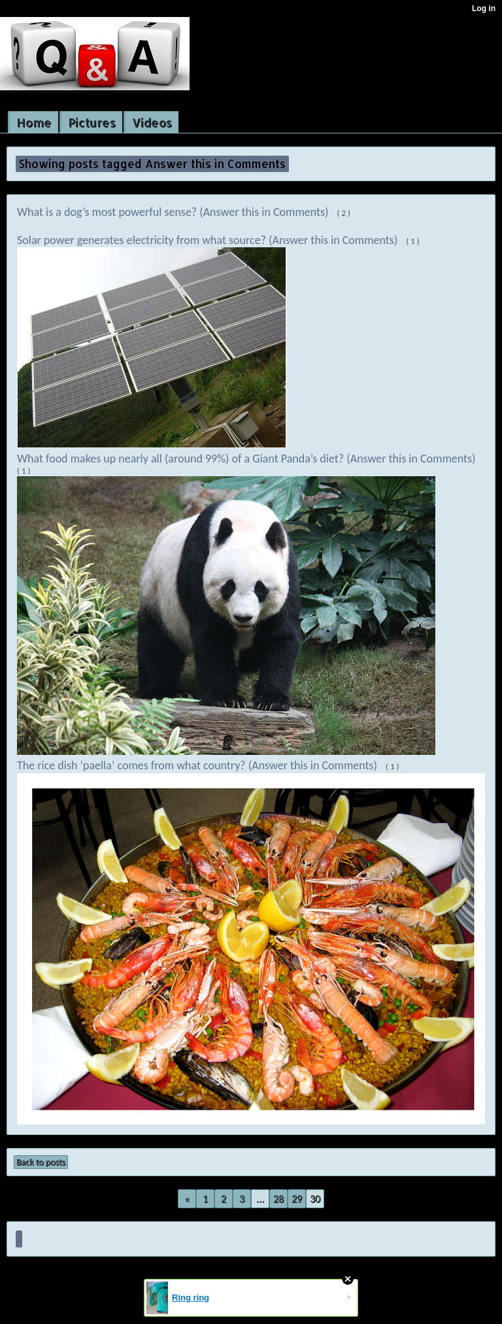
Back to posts (40, 1162)
